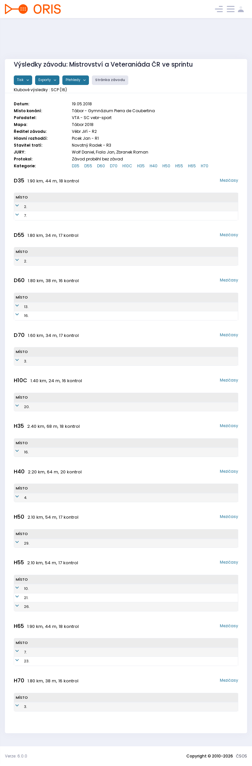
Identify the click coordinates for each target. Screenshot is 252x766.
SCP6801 (77, 543)
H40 (154, 166)
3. (17, 361)
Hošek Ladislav (52, 597)
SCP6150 (91, 261)
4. (17, 497)
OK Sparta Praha (165, 206)
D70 (113, 166)
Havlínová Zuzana (55, 215)
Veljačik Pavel (51, 588)
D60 (101, 166)
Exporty (45, 79)
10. (18, 588)
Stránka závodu (110, 79)
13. (18, 306)
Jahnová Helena (53, 306)
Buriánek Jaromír (53, 706)
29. (18, 543)
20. (18, 406)
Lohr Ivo (48, 543)
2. (17, 206)
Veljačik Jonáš (52, 406)
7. (17, 215)
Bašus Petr (49, 497)
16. (18, 315)
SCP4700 (95, 706)
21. (18, 597)
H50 (166, 166)
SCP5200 (91, 652)
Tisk (21, 79)
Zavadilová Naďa (54, 315)
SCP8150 (98, 215)
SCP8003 (86, 452)
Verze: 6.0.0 (16, 756)
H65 (192, 166)
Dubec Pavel (50, 452)
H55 (179, 166)
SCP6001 (92, 597)
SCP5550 (97, 306)
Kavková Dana (52, 261)
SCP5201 (91, 661)
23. (18, 661)
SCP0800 (91, 406)
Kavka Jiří (47, 606)
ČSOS (241, 756)
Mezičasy (229, 180)
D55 (88, 166)
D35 (75, 166)
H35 (141, 166)
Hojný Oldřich (51, 661)
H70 (204, 166)
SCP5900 (92, 606)
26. (18, 606)
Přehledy (73, 79)
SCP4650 (93, 361)
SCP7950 (98, 206)
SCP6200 (92, 588)
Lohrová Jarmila (53, 361)
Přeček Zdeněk (52, 652)
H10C (127, 166)
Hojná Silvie (48, 206)
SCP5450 (97, 315)
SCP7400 (83, 497)
